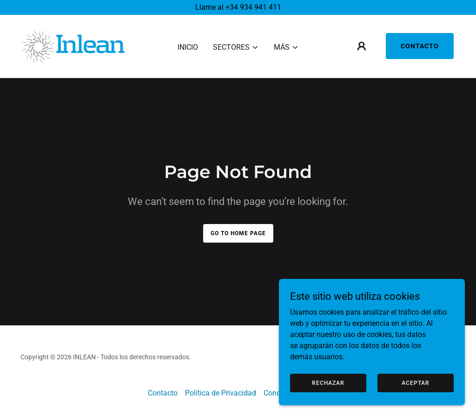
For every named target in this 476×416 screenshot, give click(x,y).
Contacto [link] (163, 393)
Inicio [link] (188, 47)
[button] (236, 47)
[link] (73, 45)
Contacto (420, 46)
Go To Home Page (238, 233)
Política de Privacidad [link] (220, 393)
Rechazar (328, 382)
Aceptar (416, 382)
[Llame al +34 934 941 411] (238, 7)
